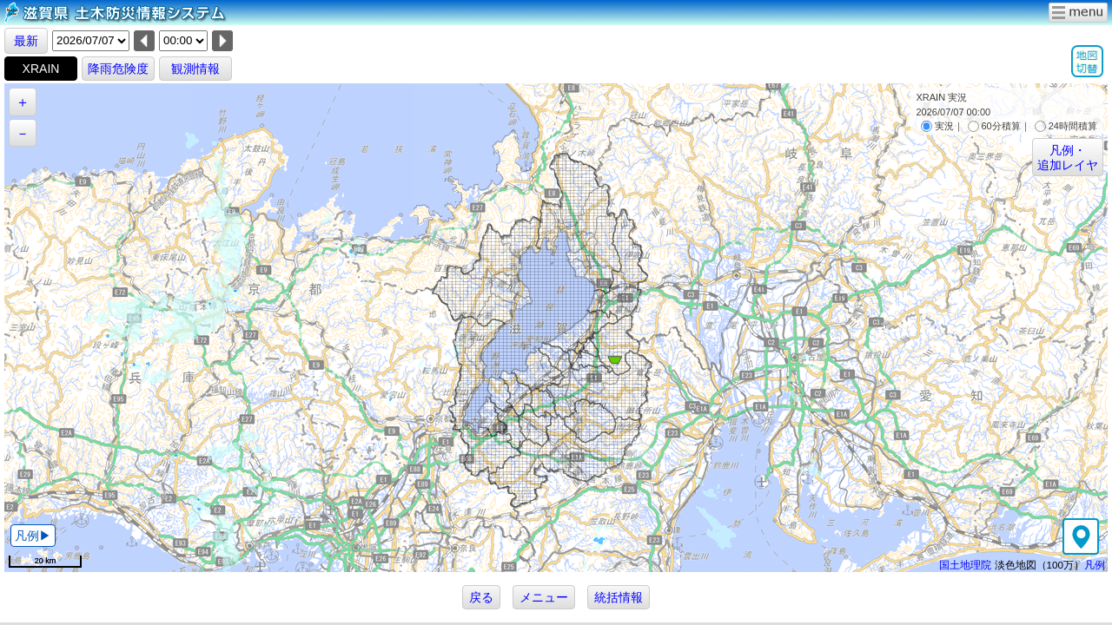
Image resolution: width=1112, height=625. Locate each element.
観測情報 (195, 69)
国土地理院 (965, 564)
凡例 (1094, 564)
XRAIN (41, 69)
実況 (937, 126)
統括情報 (618, 597)
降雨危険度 (118, 69)
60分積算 (994, 126)
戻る (481, 597)
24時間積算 (1066, 126)
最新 (26, 41)
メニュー (544, 597)
